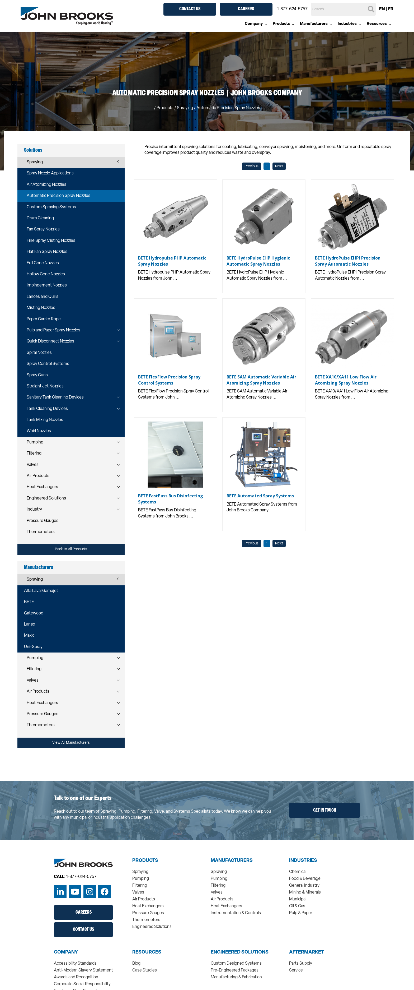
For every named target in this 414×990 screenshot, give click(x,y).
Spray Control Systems (48, 364)
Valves (33, 465)
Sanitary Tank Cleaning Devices (55, 397)
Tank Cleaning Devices (47, 409)
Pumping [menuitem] (140, 879)
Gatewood (33, 613)
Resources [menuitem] (377, 24)
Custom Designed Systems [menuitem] (236, 963)
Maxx (29, 635)
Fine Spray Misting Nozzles (51, 241)
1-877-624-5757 (292, 9)
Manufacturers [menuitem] (314, 24)
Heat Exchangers (42, 487)
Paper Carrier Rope (44, 319)
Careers (246, 9)
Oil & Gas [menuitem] (297, 906)
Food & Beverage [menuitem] (305, 879)
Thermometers (41, 532)
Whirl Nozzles (39, 431)
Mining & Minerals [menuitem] (305, 892)
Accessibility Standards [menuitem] (75, 963)
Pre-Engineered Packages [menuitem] (234, 970)
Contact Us (189, 9)
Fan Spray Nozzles (43, 229)
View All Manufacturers (71, 743)
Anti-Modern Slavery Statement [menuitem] (83, 970)
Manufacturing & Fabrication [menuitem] (236, 977)
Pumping (35, 442)
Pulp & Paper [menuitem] (300, 913)
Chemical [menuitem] (297, 872)
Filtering (34, 453)
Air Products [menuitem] (143, 899)
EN (382, 9)
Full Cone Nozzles (43, 263)
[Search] (343, 9)
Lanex (29, 624)
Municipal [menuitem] (297, 899)
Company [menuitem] (254, 24)
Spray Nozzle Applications (50, 173)
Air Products (38, 476)
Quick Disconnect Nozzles (50, 341)
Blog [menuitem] (136, 963)
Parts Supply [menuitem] (300, 963)
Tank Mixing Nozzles (45, 420)
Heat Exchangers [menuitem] (148, 906)
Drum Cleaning (40, 218)
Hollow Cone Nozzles (46, 274)
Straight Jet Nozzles (45, 386)
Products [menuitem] (281, 24)
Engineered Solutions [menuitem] (152, 927)
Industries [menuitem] (347, 24)
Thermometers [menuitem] (146, 920)
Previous (251, 166)
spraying (185, 108)
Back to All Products (71, 549)
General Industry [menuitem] (304, 885)
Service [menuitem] (296, 970)
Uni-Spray (33, 647)
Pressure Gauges (42, 521)
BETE (29, 602)
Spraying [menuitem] (140, 872)
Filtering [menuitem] (139, 885)
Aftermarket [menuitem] (306, 952)
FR (390, 9)
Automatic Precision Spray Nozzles (58, 196)
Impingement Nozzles (47, 285)
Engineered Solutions (46, 498)
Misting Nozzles (41, 308)
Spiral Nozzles (39, 353)
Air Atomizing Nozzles (46, 185)
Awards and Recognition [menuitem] (76, 977)
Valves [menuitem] (138, 892)
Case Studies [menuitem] (144, 970)
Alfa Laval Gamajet (41, 591)
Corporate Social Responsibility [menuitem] (82, 984)
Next (279, 166)
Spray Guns (37, 375)
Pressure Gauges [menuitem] (148, 913)
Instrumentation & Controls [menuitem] (236, 913)
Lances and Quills (42, 297)
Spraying (35, 162)
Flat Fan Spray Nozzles (47, 252)
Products (165, 108)
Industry (34, 509)
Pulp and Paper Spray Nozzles (53, 330)
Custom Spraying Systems (51, 207)
